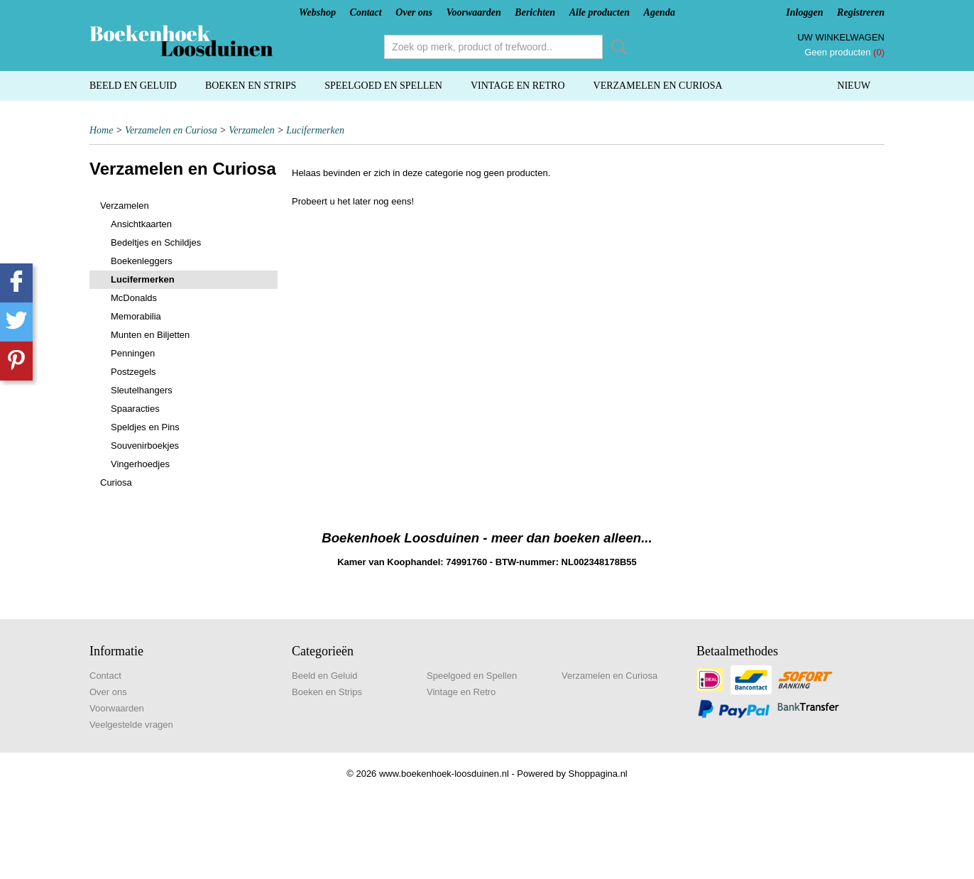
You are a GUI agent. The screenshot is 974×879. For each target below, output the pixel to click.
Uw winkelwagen (841, 37)
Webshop (317, 12)
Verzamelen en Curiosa (658, 85)
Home (101, 130)
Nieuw (853, 85)
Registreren (861, 12)
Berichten (535, 12)
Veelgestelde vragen (131, 724)
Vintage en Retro (518, 85)
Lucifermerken (315, 130)
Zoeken (616, 47)
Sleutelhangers (142, 390)
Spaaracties (135, 408)
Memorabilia (136, 316)
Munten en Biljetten (150, 334)
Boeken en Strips (250, 85)
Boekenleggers (142, 261)
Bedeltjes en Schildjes (156, 242)
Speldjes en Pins (145, 427)
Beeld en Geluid (133, 85)
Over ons (413, 12)
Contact (366, 12)
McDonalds (134, 298)
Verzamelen (252, 130)
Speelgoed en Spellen (383, 85)
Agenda (659, 12)
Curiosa (116, 482)
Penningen (133, 353)
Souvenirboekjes (145, 445)
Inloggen (804, 12)
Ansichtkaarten (141, 224)
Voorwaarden (474, 12)
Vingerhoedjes (140, 464)
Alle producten (599, 12)
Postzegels (133, 371)
